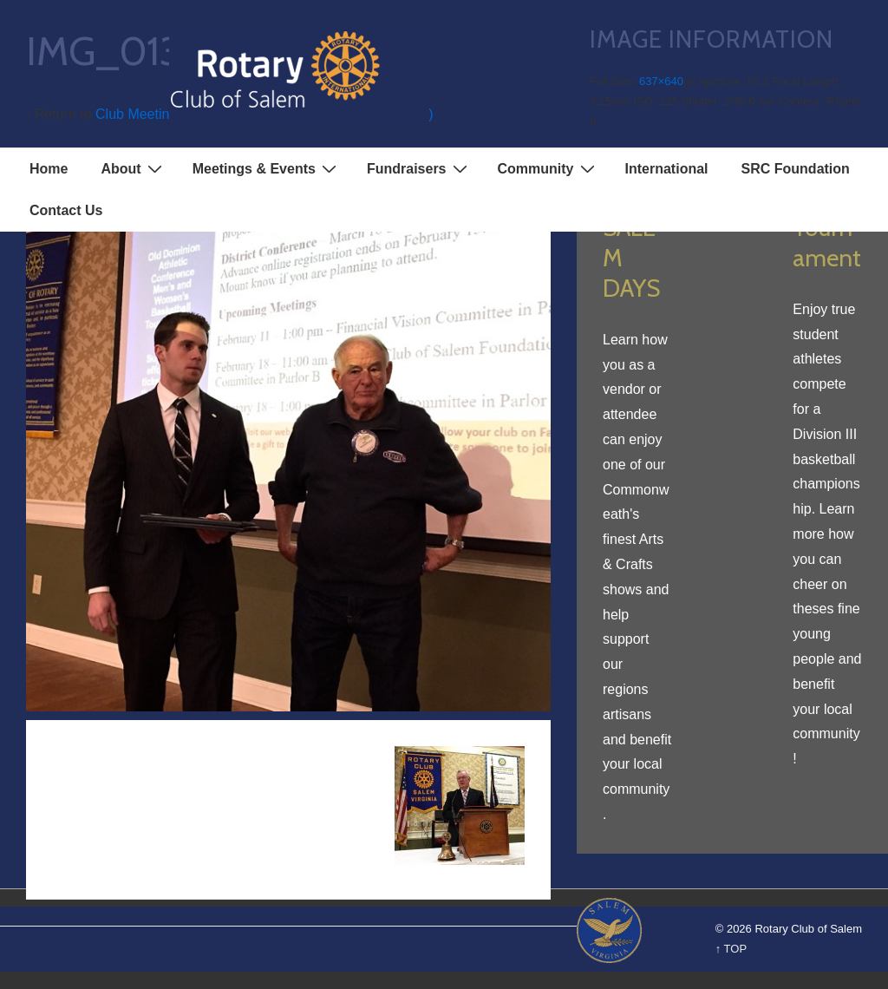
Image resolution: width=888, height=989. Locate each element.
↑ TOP (731, 948)
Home (48, 168)
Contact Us (65, 210)
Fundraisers (419, 168)
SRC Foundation (795, 168)
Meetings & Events (267, 168)
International (666, 168)
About (133, 168)
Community (548, 168)
